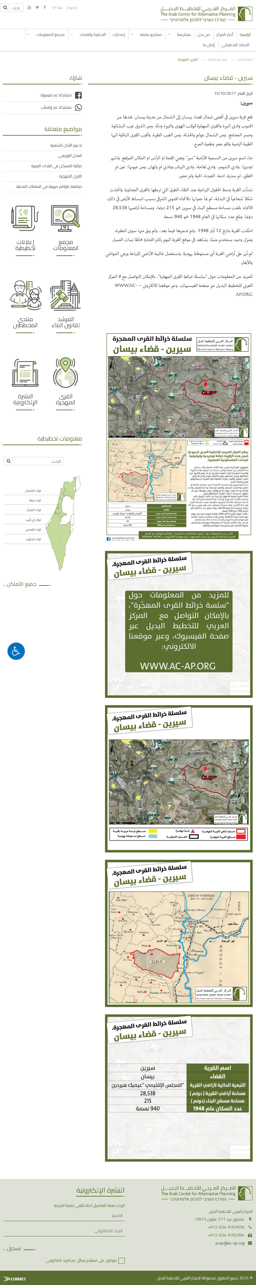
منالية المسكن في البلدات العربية (56, 166)
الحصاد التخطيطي (235, 45)
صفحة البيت (245, 59)
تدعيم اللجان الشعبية (66, 145)
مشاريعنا (184, 34)
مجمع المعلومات (51, 34)
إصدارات (119, 34)
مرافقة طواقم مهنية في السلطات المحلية (49, 187)
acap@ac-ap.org (229, 1243)
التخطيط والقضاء (93, 34)
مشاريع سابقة (151, 34)
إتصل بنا (209, 45)
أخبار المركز (225, 34)
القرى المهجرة (188, 59)
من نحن (204, 34)
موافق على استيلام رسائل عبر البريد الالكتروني (81, 1260)
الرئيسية (245, 34)
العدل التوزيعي (70, 156)
